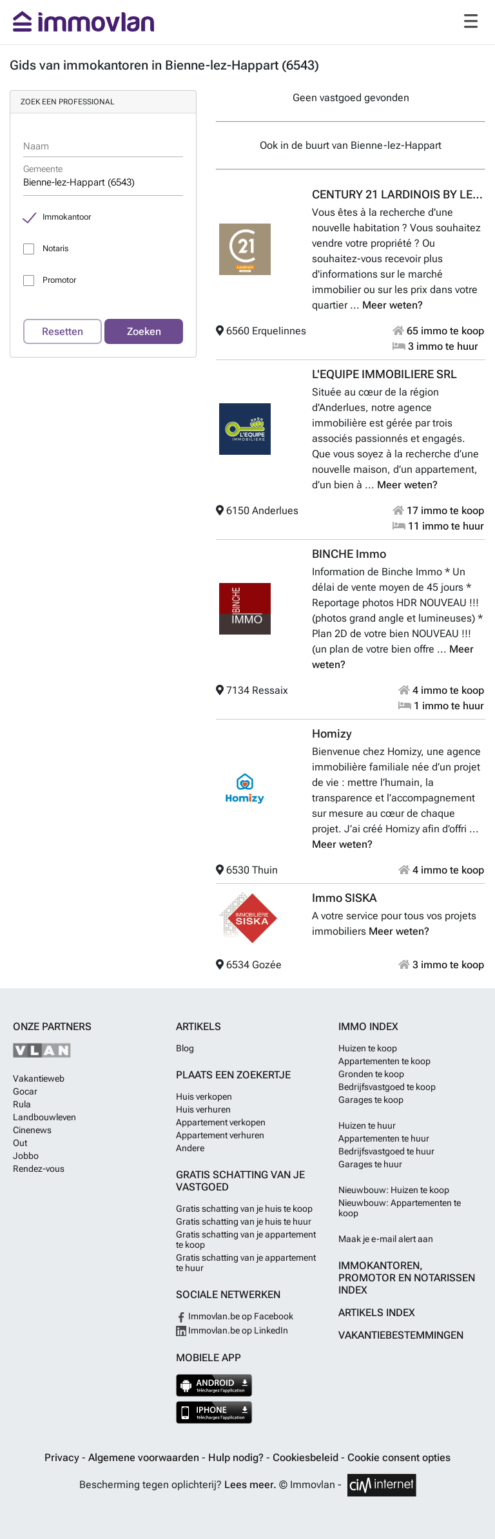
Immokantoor (67, 217)
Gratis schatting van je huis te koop (244, 1208)
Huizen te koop (367, 1048)
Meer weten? (392, 305)
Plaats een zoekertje (233, 1075)
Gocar (25, 1091)
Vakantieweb (38, 1078)
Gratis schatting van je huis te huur (243, 1221)
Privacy (63, 1457)
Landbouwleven (44, 1117)
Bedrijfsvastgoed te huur (386, 1151)
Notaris (55, 248)
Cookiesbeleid (307, 1457)
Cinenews (32, 1130)
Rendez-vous (38, 1168)
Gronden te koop (371, 1074)
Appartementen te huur (383, 1138)
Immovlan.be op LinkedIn (232, 1330)
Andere (190, 1148)
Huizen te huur (367, 1125)
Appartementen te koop (384, 1061)
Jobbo (26, 1156)
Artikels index (376, 1312)
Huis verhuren (203, 1109)
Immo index (368, 1026)
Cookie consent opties (399, 1457)
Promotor (59, 280)
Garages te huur (370, 1164)
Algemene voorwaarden (145, 1457)
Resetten (62, 331)
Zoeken (144, 331)
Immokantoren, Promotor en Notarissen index (406, 1277)
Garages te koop (370, 1100)
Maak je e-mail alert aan (385, 1239)
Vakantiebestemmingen (400, 1335)
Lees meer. (250, 1484)
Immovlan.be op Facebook (234, 1316)
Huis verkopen (204, 1096)
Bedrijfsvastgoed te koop (387, 1087)
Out (20, 1143)
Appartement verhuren (220, 1135)
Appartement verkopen (221, 1122)
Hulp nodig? (237, 1457)
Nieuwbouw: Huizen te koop (393, 1190)
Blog (185, 1048)
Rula (22, 1104)
